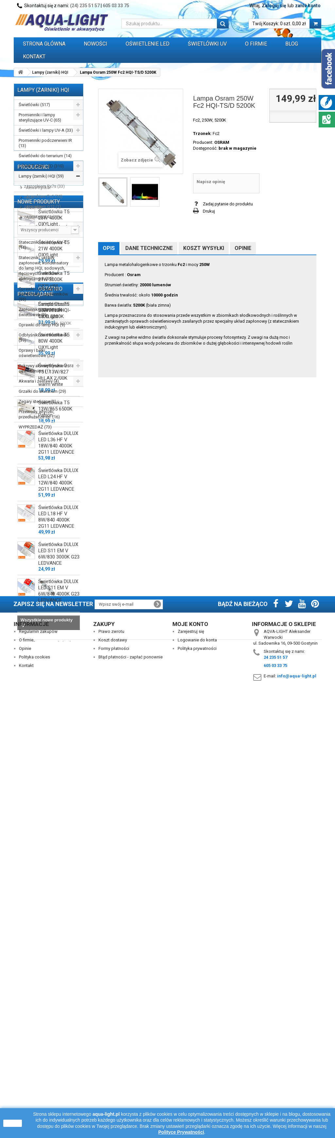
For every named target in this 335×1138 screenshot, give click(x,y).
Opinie (243, 248)
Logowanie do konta (197, 1081)
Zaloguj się (274, 5)
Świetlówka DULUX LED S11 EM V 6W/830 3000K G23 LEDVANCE (58, 891)
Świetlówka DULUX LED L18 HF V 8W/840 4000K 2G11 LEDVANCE (58, 854)
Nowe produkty (38, 536)
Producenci (33, 449)
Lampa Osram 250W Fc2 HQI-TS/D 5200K (54, 1005)
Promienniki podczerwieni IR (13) (45, 143)
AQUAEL (33, 488)
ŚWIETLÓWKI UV (207, 44)
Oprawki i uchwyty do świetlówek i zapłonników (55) (43, 294)
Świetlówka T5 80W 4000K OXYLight (53, 678)
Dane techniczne (149, 248)
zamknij (12, 1123)
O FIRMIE (256, 44)
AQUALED (35, 498)
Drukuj (209, 211)
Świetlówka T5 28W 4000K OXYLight (53, 555)
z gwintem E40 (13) (42, 216)
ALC (29, 479)
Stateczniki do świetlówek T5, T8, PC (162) (43, 229)
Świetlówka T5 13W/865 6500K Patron (55, 746)
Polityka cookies (34, 1098)
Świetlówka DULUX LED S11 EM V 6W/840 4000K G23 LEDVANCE (58, 928)
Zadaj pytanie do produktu (228, 203)
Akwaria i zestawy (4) (39, 381)
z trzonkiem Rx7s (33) (44, 186)
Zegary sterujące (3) (37, 401)
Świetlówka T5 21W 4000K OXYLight (53, 586)
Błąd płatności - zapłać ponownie (130, 1098)
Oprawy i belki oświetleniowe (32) (37, 353)
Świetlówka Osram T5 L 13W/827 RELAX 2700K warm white (58, 712)
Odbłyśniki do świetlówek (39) (43, 337)
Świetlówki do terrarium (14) (45, 155)
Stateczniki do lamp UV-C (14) (43, 245)
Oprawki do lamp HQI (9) (42, 324)
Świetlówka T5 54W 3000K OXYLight (53, 647)
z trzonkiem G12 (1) (42, 206)
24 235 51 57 (275, 1098)
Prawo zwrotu (111, 1073)
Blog (291, 44)
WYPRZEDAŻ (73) (35, 427)
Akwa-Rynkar (38, 469)
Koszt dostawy (112, 1081)
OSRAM (221, 142)
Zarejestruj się (191, 1073)
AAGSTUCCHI (38, 459)
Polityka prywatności (197, 1090)
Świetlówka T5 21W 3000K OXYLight (53, 616)
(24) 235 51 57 (85, 5)
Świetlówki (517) (34, 104)
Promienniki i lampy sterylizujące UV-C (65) (40, 117)
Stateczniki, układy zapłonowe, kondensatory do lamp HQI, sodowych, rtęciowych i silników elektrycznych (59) (43, 268)
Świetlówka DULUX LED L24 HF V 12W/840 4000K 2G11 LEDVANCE (58, 817)
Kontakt (34, 56)
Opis (109, 248)
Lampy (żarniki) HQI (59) (41, 176)
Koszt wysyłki (203, 248)
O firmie (26, 1081)
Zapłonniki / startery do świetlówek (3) (41, 312)
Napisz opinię (211, 181)
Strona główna (44, 44)
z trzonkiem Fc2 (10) (43, 196)
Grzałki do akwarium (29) (42, 391)
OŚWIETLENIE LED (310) (41, 165)
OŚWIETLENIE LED (147, 44)
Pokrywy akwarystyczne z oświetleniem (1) (43, 368)
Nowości (95, 44)
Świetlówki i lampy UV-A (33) (46, 130)
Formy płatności (113, 1090)
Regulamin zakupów (38, 1073)
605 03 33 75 (116, 5)
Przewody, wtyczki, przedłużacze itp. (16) (39, 414)
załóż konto (308, 5)
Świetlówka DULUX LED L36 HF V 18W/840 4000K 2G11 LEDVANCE (58, 780)
